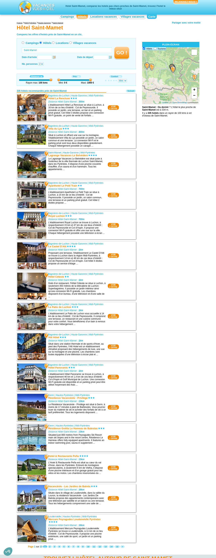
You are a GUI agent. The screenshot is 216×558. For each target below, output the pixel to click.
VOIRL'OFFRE (113, 107)
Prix (76, 77)
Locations (62, 42)
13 (105, 547)
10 (88, 547)
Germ (51, 395)
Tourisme (162, 49)
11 (94, 547)
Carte (151, 16)
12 (100, 547)
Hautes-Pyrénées (64, 395)
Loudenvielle (54, 516)
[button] (7, 551)
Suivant (130, 91)
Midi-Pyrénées (96, 95)
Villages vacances (132, 16)
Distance (36, 77)
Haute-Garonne (79, 95)
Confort (116, 77)
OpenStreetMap (179, 102)
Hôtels (82, 16)
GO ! (121, 52)
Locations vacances (103, 16)
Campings (67, 16)
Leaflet (165, 102)
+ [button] (194, 90)
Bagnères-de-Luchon (58, 95)
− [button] (194, 96)
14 (111, 547)
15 (117, 547)
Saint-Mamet (54, 152)
